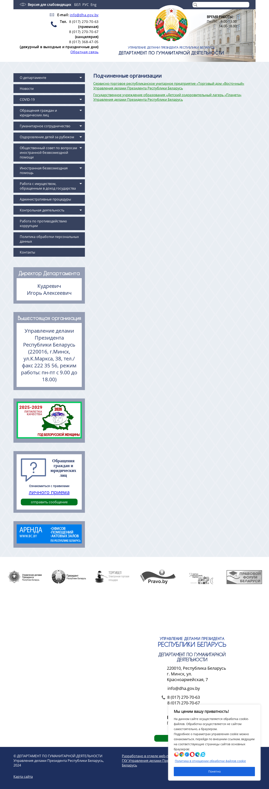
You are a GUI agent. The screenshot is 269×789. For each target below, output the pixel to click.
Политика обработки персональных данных (49, 239)
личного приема (49, 492)
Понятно (214, 771)
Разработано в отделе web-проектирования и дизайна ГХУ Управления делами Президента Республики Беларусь (166, 761)
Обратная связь (84, 52)
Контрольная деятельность (42, 210)
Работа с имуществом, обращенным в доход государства (48, 186)
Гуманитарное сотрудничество (45, 126)
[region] (214, 742)
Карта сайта (23, 776)
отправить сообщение (49, 502)
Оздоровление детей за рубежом (47, 137)
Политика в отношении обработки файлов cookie (210, 761)
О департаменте (33, 77)
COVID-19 (27, 99)
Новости (27, 88)
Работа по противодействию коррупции (43, 223)
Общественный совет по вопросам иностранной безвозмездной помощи (48, 152)
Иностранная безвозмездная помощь (44, 170)
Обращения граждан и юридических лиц (38, 112)
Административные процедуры (45, 199)
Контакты (27, 252)
